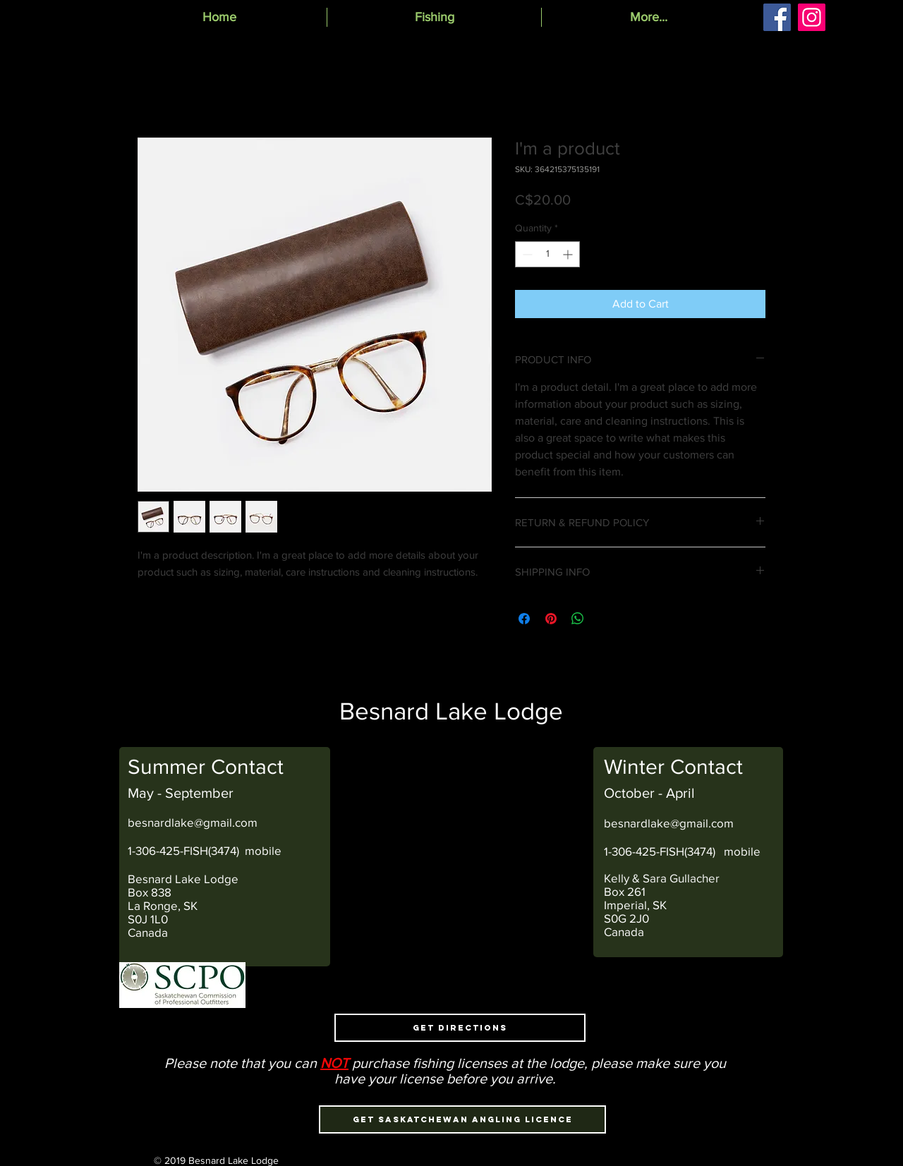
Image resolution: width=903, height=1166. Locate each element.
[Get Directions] (460, 1028)
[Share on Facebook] (524, 618)
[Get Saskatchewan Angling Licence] (462, 1119)
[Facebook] (777, 17)
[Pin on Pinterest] (551, 618)
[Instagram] (811, 17)
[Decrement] (526, 254)
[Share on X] (604, 618)
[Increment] (569, 254)
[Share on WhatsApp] (577, 618)
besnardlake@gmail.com (192, 822)
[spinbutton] (547, 254)
